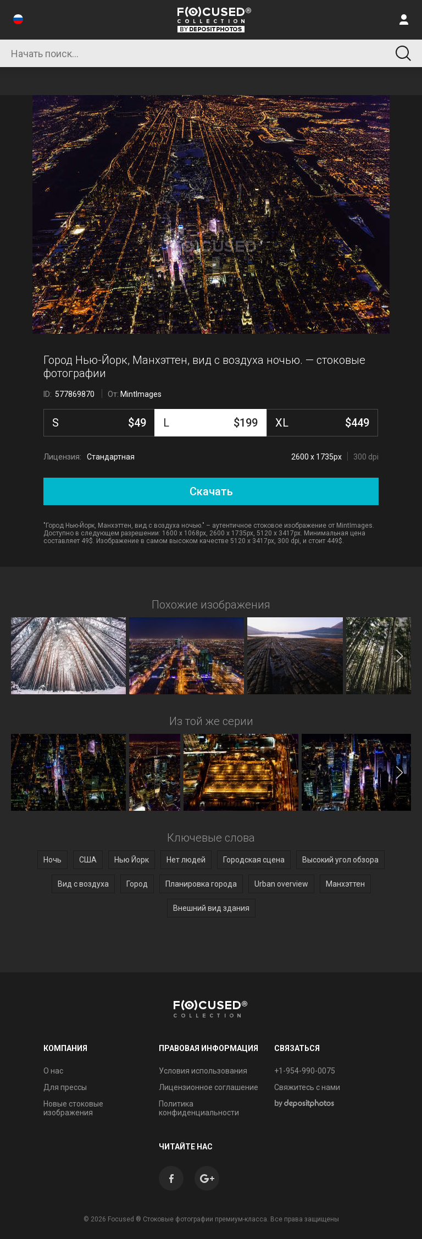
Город (137, 884)
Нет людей (186, 859)
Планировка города (201, 884)
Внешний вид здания (211, 908)
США (88, 859)
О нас (53, 1070)
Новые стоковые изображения (73, 1108)
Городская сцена (254, 859)
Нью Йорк (131, 859)
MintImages (141, 394)
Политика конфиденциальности (199, 1108)
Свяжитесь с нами (307, 1087)
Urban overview (281, 884)
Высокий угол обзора (340, 859)
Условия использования (203, 1070)
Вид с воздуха (83, 884)
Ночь (52, 859)
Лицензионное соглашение (208, 1087)
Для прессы (65, 1087)
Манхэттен (345, 884)
